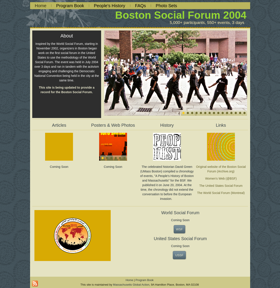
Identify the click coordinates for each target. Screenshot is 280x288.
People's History (109, 5)
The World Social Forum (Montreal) (221, 193)
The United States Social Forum (221, 185)
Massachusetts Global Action (131, 284)
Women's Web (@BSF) (221, 178)
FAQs (140, 5)
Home (40, 5)
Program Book (70, 5)
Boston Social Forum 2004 (180, 15)
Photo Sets (166, 5)
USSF (179, 255)
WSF (179, 229)
